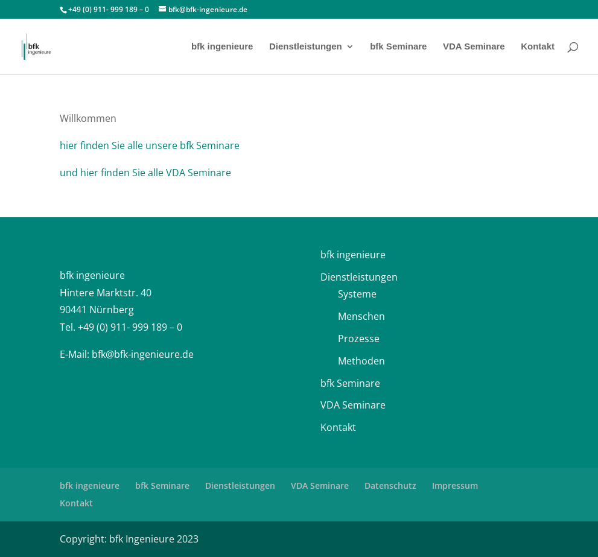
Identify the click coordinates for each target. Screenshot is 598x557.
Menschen (361, 316)
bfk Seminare (398, 46)
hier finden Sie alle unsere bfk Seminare (150, 145)
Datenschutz (390, 485)
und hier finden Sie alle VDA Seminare (145, 172)
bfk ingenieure (222, 46)
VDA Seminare (474, 46)
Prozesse (359, 338)
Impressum (455, 485)
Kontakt (538, 46)
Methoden (361, 361)
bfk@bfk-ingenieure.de (143, 354)
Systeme (357, 294)
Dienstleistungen (305, 46)
